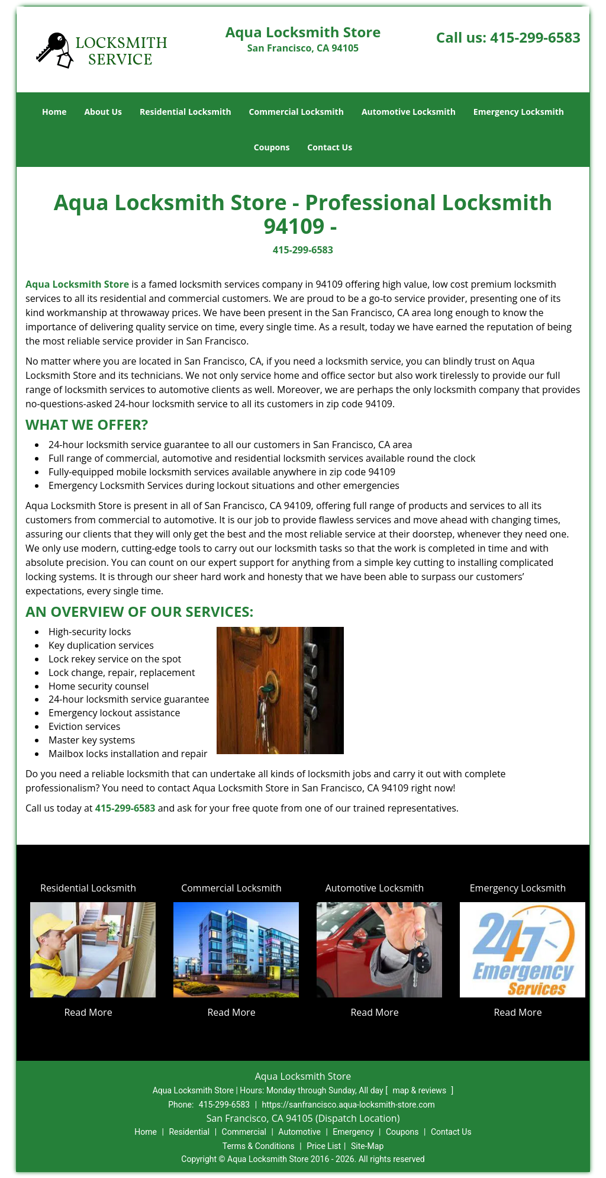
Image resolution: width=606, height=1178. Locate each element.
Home (54, 111)
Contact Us (329, 147)
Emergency (353, 1132)
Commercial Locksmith (296, 111)
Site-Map (367, 1146)
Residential (189, 1132)
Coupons (271, 147)
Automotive (299, 1132)
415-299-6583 (535, 37)
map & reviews (420, 1090)
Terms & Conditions (259, 1146)
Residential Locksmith (185, 111)
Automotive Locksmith (409, 111)
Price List (324, 1146)
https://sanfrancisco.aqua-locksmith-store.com (348, 1104)
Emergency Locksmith (518, 111)
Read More (88, 1012)
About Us (103, 111)
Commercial (244, 1132)
